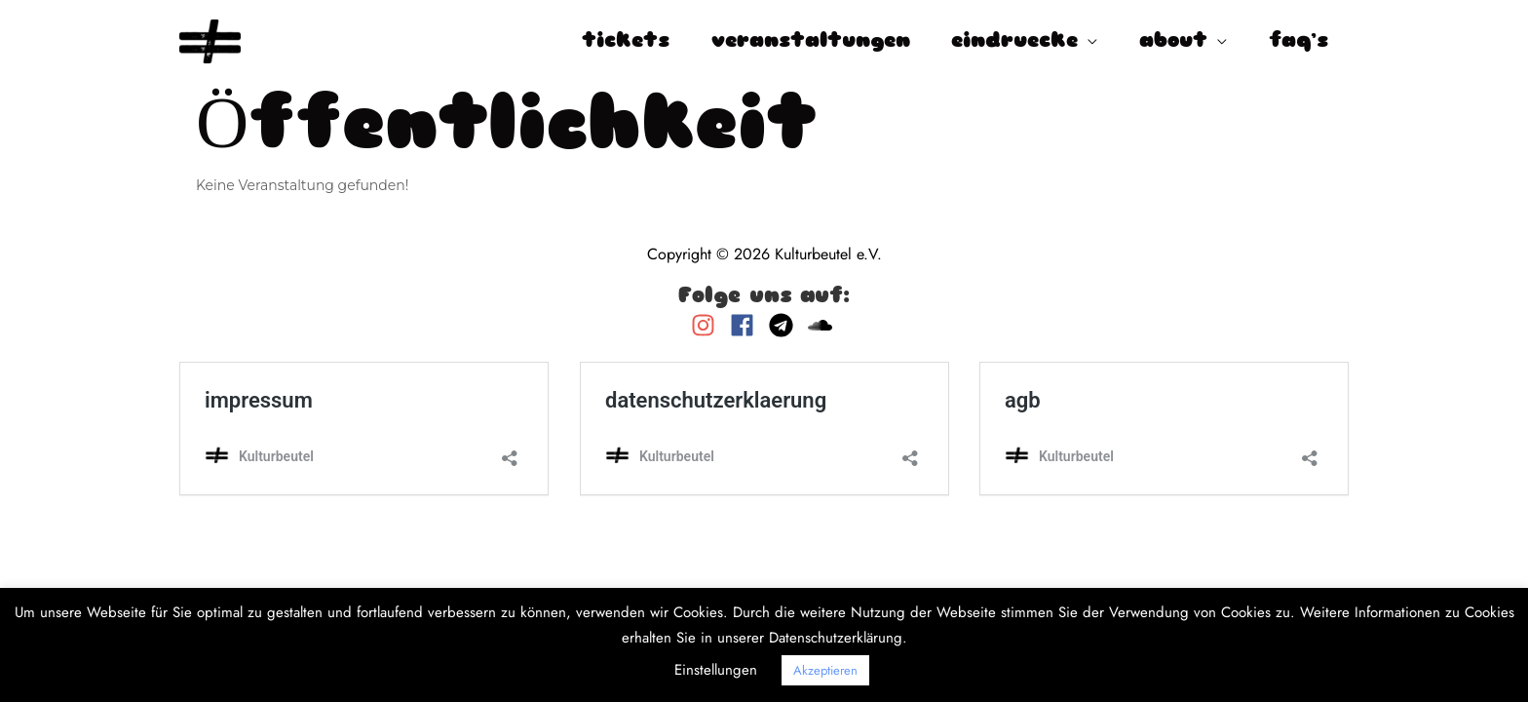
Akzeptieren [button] (825, 670)
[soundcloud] (822, 325)
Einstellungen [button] (715, 670)
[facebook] (747, 325)
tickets (625, 41)
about (1173, 41)
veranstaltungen (810, 41)
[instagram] (708, 325)
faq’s (1298, 41)
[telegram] (786, 325)
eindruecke (1014, 41)
